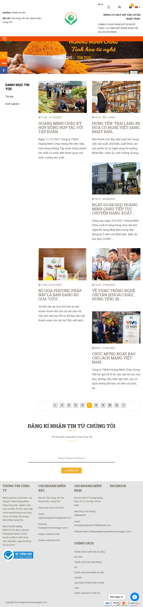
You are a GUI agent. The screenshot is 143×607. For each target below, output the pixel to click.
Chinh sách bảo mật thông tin (88, 564)
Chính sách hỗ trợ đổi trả (87, 592)
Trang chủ (62, 57)
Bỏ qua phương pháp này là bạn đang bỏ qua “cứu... (60, 295)
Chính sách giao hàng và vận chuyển (89, 575)
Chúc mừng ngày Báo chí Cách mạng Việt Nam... (114, 358)
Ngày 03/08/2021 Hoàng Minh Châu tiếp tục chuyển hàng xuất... (115, 209)
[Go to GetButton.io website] (134, 603)
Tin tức (9, 96)
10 (110, 405)
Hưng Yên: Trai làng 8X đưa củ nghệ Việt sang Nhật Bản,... (116, 127)
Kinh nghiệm (12, 103)
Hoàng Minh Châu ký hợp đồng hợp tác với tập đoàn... (60, 127)
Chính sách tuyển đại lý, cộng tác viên (89, 554)
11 (117, 405)
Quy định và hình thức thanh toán (89, 585)
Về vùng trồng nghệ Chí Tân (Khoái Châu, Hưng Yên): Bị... (113, 295)
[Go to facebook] (134, 597)
